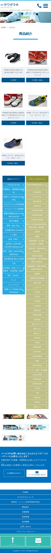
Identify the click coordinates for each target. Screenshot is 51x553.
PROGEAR (37, 315)
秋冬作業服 (13, 221)
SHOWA (37, 320)
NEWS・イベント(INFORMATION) (25, 502)
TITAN (37, 388)
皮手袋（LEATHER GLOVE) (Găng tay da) (14, 245)
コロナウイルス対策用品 (14, 204)
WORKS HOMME (37, 278)
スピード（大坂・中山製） (37, 370)
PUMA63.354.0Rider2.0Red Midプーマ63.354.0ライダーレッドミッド (37, 72)
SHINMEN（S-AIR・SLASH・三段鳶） (37, 242)
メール (38, 541)
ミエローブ (37, 288)
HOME (3, 27)
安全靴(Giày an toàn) (13, 230)
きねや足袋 (37, 375)
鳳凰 (37, 236)
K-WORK (37, 306)
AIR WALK (37, 201)
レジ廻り (13, 235)
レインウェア (13, 285)
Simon (37, 402)
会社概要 (25, 522)
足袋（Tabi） (13, 239)
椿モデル (37, 329)
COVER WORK (37, 220)
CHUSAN (37, 192)
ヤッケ (13, 280)
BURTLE (37, 206)
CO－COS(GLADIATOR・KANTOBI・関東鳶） (37, 225)
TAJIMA (37, 301)
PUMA (37, 343)
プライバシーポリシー (25, 532)
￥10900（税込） (38, 80)
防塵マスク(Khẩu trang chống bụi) (13, 290)
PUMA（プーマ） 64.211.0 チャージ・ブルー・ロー (13, 157)
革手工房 (37, 283)
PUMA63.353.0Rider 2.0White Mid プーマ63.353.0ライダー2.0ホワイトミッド (13, 115)
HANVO (37, 338)
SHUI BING (37, 356)
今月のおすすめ (13, 185)
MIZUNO (37, 310)
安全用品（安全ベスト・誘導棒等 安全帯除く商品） (14, 269)
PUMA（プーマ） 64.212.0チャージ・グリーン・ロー (37, 114)
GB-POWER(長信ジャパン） (37, 186)
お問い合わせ (25, 527)
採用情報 (25, 517)
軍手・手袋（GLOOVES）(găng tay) (14, 252)
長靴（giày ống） (14, 226)
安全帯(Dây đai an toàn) (14, 259)
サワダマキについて (25, 497)
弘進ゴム (37, 407)
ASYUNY (37, 352)
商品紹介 (25, 507)
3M (37, 393)
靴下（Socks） (14, 275)
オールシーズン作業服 (14, 209)
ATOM (37, 292)
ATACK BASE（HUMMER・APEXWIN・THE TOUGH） (37, 259)
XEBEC (37, 274)
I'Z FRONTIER (37, 211)
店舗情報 (25, 512)
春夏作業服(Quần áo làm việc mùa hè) (14, 215)
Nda (37, 361)
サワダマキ (37, 197)
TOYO (37, 297)
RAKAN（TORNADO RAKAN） (37, 250)
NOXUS (37, 398)
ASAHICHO (37, 384)
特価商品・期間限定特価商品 (14, 190)
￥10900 (13, 80)
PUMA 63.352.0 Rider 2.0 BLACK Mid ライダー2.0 (13, 71)
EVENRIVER (37, 215)
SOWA (37, 232)
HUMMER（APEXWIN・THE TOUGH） (37, 267)
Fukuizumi (37, 379)
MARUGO (37, 347)
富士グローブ (37, 324)
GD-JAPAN (37, 365)
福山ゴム (37, 333)
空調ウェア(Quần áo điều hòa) (13, 198)
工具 (14, 263)
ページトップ (12, 541)
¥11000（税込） (38, 123)
